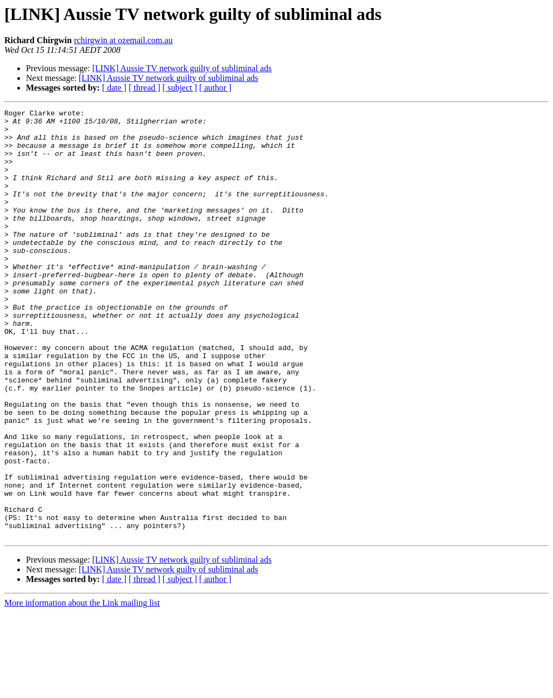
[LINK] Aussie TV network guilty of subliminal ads (182, 68)
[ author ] (215, 87)
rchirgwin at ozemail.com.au (123, 40)
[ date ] (114, 87)
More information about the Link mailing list (82, 688)
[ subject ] (180, 87)
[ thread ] (144, 87)
